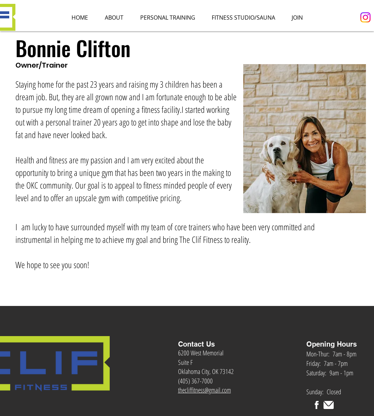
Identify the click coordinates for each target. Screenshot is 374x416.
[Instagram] (365, 17)
